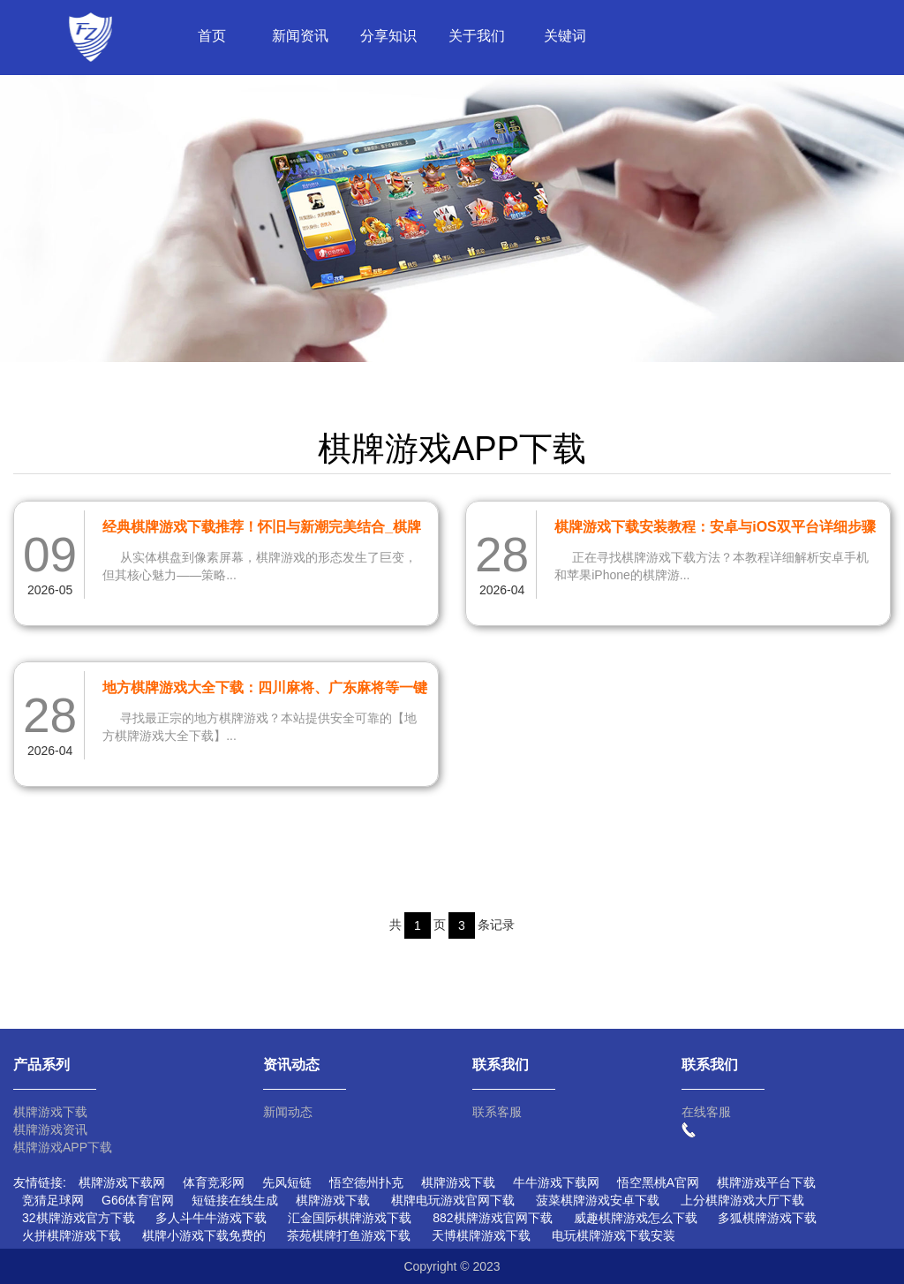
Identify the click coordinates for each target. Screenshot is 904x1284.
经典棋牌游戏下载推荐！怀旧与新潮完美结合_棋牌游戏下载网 (261, 529)
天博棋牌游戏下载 (481, 1235)
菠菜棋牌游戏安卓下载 (597, 1200)
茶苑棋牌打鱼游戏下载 (349, 1235)
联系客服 (497, 1112)
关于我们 (476, 35)
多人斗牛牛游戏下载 (211, 1218)
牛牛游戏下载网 (556, 1182)
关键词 (565, 35)
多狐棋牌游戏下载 (767, 1218)
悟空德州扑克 (366, 1182)
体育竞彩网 (214, 1182)
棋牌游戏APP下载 (62, 1147)
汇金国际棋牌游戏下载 (349, 1218)
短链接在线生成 (235, 1200)
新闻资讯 (300, 35)
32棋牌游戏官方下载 (78, 1218)
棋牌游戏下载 (50, 1112)
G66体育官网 (138, 1200)
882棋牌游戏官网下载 (492, 1218)
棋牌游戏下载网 (122, 1182)
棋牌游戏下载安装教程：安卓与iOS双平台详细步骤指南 (715, 529)
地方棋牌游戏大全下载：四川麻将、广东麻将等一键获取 (264, 690)
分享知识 (388, 35)
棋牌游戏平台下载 (766, 1182)
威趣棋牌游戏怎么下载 (635, 1218)
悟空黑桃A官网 (658, 1182)
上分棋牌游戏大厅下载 (742, 1200)
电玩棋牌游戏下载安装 (613, 1235)
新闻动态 (288, 1112)
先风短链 (287, 1182)
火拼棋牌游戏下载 (71, 1235)
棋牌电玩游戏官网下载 (453, 1200)
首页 (212, 35)
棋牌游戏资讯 (50, 1129)
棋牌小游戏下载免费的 (204, 1235)
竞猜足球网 (53, 1200)
